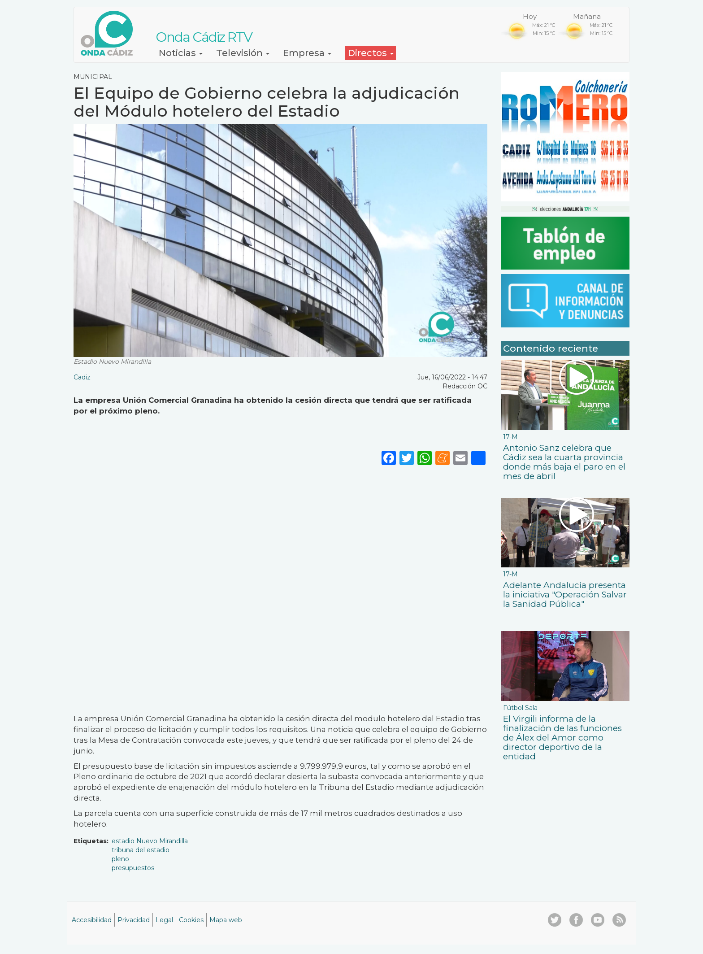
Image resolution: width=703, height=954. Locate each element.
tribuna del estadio (140, 850)
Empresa (307, 53)
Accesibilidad (92, 920)
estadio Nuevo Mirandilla (150, 841)
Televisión (242, 53)
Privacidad (133, 920)
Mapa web (225, 920)
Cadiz (82, 377)
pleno (120, 859)
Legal (164, 920)
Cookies (191, 920)
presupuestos (133, 868)
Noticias (181, 53)
